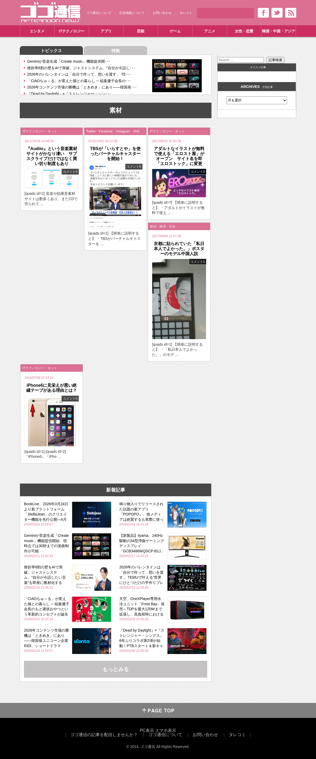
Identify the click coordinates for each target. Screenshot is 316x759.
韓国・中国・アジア (278, 31)
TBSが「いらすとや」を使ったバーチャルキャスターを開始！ (115, 153)
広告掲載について (132, 13)
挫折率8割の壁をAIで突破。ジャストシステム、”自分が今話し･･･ (81, 68)
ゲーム (175, 31)
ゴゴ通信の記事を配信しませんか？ (104, 734)
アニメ (209, 31)
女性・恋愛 (244, 31)
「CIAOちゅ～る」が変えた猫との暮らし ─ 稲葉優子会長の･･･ (79, 81)
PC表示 (147, 730)
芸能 (140, 31)
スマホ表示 (165, 730)
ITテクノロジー (71, 31)
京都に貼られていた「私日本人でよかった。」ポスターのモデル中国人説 (179, 248)
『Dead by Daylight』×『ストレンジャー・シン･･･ (69, 94)
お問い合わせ (162, 13)
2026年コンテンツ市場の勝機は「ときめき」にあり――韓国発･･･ (82, 87)
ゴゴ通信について (98, 13)
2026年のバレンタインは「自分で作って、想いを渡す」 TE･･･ (79, 74)
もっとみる (115, 669)
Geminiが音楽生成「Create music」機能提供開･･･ (68, 61)
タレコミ (186, 13)
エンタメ (37, 31)
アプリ (106, 31)
